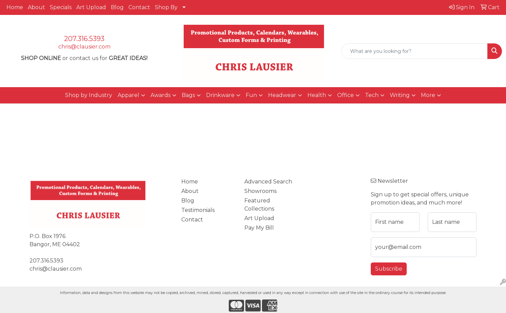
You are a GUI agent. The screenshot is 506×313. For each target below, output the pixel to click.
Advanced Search (268, 181)
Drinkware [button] (220, 95)
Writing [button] (400, 95)
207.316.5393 (84, 39)
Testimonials (198, 210)
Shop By (166, 7)
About (36, 7)
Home (14, 7)
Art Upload (91, 7)
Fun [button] (251, 95)
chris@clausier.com (84, 46)
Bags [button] (188, 95)
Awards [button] (160, 95)
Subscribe (388, 269)
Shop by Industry (88, 95)
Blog (117, 7)
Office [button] (345, 95)
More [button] (428, 95)
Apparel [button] (128, 95)
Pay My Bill (259, 227)
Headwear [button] (282, 95)
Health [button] (316, 95)
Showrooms (260, 191)
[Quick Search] (414, 51)
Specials (61, 7)
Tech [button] (372, 95)
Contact (139, 7)
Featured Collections (259, 204)
